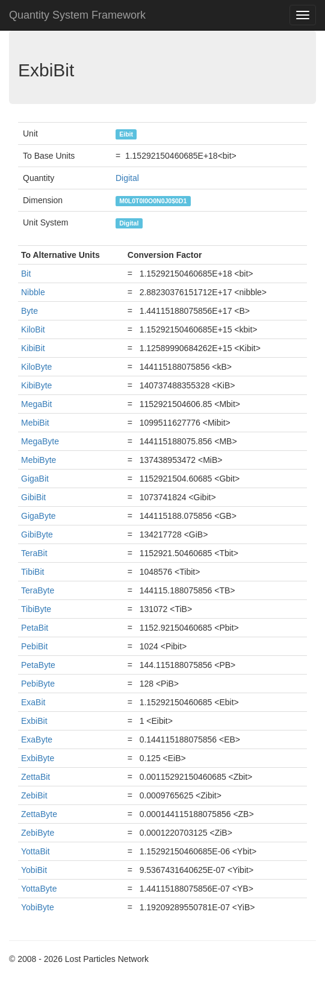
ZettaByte (39, 814)
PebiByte (38, 683)
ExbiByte (37, 758)
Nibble (33, 292)
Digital (127, 178)
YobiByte (37, 907)
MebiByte (38, 460)
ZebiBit (34, 795)
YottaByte (39, 888)
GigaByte (38, 516)
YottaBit (35, 851)
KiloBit (33, 329)
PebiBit (34, 646)
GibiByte (37, 534)
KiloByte (36, 367)
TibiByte (36, 609)
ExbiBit (34, 721)
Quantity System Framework (77, 15)
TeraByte (37, 590)
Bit (26, 273)
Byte (29, 311)
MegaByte (40, 441)
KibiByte (36, 385)
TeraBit (34, 553)
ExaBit (33, 702)
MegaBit (36, 404)
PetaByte (38, 665)
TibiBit (32, 572)
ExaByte (36, 739)
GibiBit (33, 497)
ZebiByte (37, 833)
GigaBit (35, 478)
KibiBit (33, 348)
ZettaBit (35, 777)
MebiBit (35, 422)
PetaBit (34, 627)
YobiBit (34, 870)
